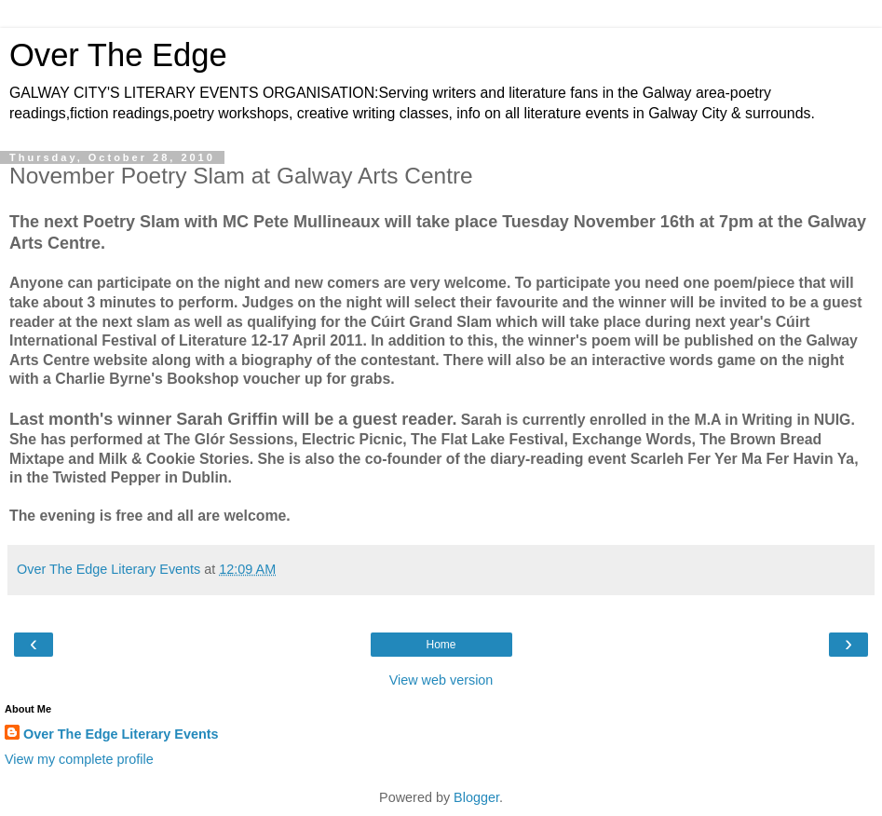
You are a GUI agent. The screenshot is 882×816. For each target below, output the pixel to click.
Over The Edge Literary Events (121, 734)
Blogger (476, 797)
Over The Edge (118, 55)
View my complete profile (79, 759)
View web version (441, 680)
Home (440, 644)
